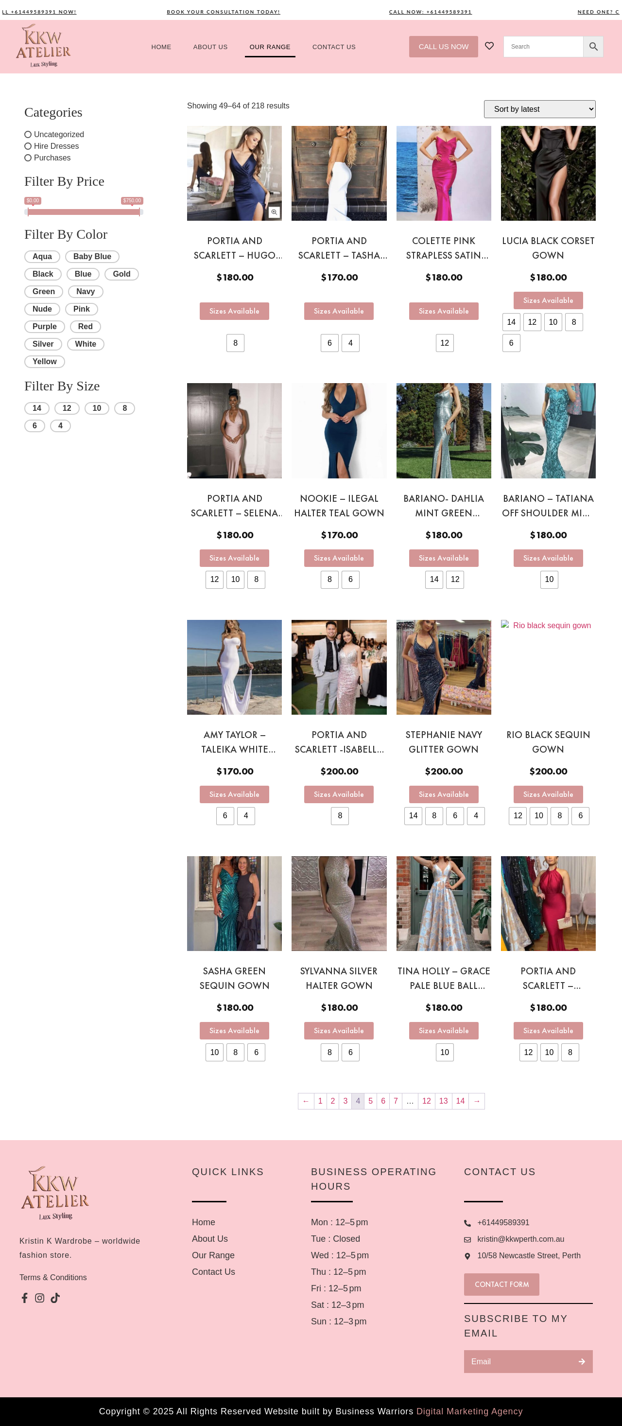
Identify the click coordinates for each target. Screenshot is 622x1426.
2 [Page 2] (333, 1101)
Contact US (334, 47)
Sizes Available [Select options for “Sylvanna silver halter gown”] (339, 1030)
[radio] (235, 343)
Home (161, 47)
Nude (42, 309)
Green (44, 291)
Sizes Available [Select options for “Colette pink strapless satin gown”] (444, 311)
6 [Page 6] (383, 1101)
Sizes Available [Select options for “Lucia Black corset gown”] (548, 300)
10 (97, 408)
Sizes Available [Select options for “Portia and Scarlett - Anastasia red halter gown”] (548, 1030)
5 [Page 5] (370, 1101)
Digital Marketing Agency (469, 1411)
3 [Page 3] (345, 1101)
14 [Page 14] (460, 1101)
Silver (43, 344)
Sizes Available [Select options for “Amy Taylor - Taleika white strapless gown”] (234, 794)
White (86, 344)
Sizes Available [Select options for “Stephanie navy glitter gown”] (444, 794)
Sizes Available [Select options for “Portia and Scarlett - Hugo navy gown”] (234, 311)
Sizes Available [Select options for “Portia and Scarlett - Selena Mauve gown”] (234, 558)
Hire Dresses (56, 146)
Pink (81, 309)
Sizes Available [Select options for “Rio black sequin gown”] (548, 794)
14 (37, 408)
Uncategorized (59, 134)
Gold (121, 274)
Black (43, 274)
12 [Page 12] (426, 1101)
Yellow (45, 361)
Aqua (42, 256)
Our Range (270, 47)
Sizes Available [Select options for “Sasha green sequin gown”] (234, 1030)
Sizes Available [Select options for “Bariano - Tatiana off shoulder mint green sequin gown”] (548, 558)
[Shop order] (540, 109)
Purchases (52, 158)
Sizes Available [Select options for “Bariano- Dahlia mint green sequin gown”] (444, 558)
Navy (85, 291)
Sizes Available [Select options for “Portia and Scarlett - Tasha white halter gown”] (339, 311)
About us (210, 47)
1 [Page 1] (320, 1101)
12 (67, 408)
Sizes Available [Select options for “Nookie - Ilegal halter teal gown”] (339, 558)
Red (85, 326)
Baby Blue (92, 256)
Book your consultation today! (236, 12)
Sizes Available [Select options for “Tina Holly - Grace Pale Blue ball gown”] (444, 1030)
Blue (83, 274)
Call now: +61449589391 (443, 12)
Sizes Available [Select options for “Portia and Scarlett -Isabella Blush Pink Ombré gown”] (339, 794)
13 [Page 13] (443, 1101)
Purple (45, 326)
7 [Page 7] (396, 1101)
